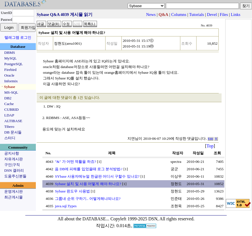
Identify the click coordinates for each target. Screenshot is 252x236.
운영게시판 (13, 191)
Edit (210, 138)
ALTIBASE (13, 121)
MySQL (10, 58)
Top (210, 145)
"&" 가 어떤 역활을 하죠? (75, 161)
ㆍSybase (7, 87)
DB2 (7, 98)
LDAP (9, 115)
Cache (9, 104)
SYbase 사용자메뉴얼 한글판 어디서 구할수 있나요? (97, 176)
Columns (178, 14)
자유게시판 (13, 159)
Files (224, 14)
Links (235, 14)
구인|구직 (12, 165)
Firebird (10, 69)
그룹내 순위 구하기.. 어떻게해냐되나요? (88, 198)
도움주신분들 (15, 176)
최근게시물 (13, 197)
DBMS (9, 52)
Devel (212, 14)
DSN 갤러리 (14, 170)
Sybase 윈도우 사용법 (72, 191)
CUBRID (11, 109)
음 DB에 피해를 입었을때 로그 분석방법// (89, 169)
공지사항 (11, 153)
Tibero (9, 126)
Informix (11, 81)
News (151, 14)
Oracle (9, 75)
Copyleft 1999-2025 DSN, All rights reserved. (152, 218)
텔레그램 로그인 (18, 37)
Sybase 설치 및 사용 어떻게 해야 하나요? (88, 184)
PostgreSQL (13, 64)
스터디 (9, 138)
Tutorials (196, 14)
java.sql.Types (66, 206)
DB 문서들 (13, 132)
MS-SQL (11, 92)
